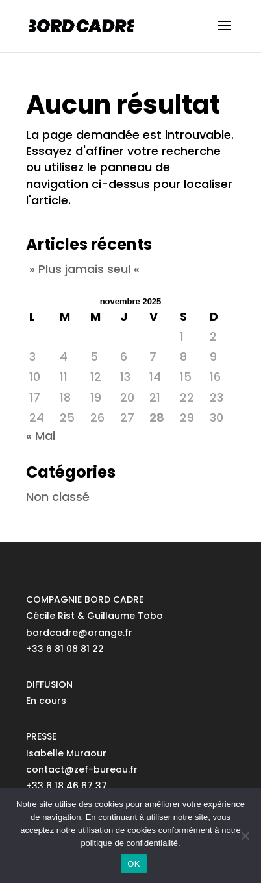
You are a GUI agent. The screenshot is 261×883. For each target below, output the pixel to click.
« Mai (40, 436)
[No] (244, 835)
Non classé (58, 497)
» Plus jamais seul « (84, 269)
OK (133, 864)
